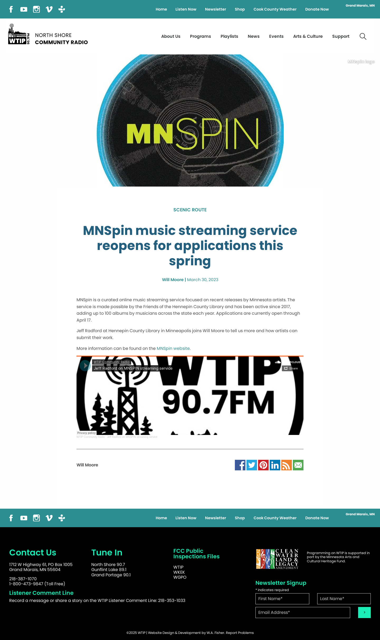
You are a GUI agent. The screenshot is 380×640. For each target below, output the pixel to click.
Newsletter (215, 9)
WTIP (178, 567)
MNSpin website (173, 348)
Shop (240, 9)
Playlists (229, 36)
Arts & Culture (308, 36)
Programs (200, 36)
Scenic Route (190, 210)
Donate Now (317, 9)
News (254, 36)
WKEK (179, 572)
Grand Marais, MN (360, 5)
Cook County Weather (275, 9)
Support (340, 36)
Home (161, 9)
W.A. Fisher (215, 632)
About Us (170, 36)
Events (276, 36)
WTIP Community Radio (91, 436)
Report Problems (240, 632)
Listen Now (185, 9)
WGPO (180, 577)
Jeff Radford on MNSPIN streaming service (132, 436)
